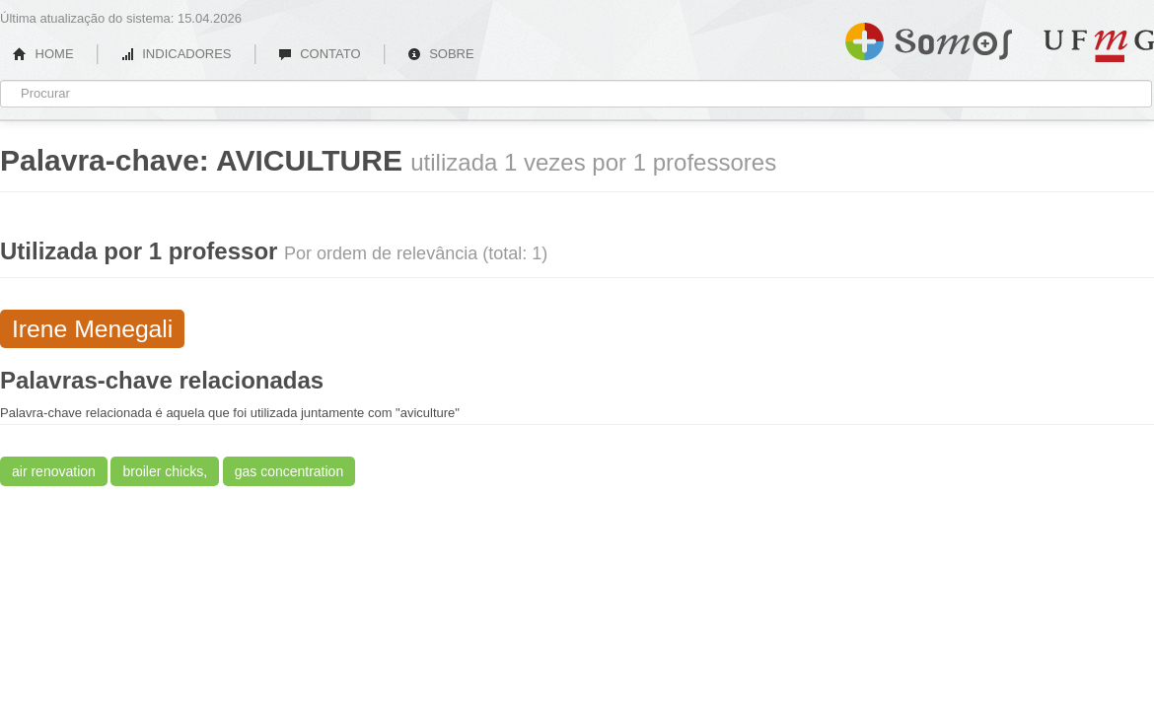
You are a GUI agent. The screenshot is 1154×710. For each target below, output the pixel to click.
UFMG (1099, 46)
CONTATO (319, 53)
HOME (43, 53)
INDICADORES (176, 53)
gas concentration (289, 471)
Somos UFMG (928, 37)
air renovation (54, 471)
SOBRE (440, 53)
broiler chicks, (164, 471)
